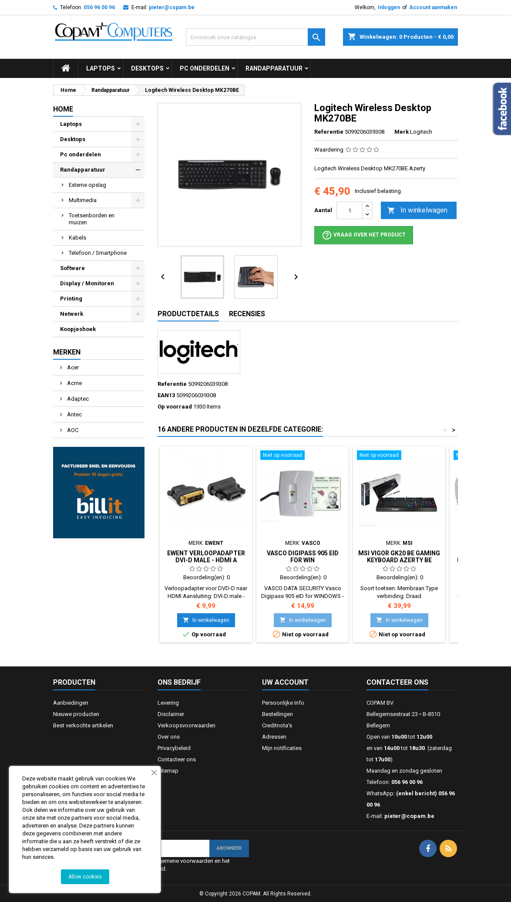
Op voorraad (175, 406)
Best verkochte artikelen (83, 725)
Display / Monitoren (87, 283)
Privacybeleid (174, 748)
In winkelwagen (417, 210)
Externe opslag (87, 185)
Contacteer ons (177, 759)
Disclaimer (171, 714)
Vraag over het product (364, 235)
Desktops (147, 68)
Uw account (285, 682)
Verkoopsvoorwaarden (186, 725)
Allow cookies (85, 877)
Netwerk (71, 314)
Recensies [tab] (247, 314)
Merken (67, 352)
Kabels (77, 237)
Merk (401, 131)
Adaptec (77, 398)
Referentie (328, 131)
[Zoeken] (255, 37)
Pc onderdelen (204, 68)
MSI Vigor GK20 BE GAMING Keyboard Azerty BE (399, 557)
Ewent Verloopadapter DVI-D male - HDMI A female (206, 560)
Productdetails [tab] (188, 314)
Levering (168, 702)
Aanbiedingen (70, 702)
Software (72, 268)
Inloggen (389, 7)
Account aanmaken (433, 7)
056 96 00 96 (99, 7)
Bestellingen (277, 714)
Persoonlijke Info (283, 702)
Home (63, 109)
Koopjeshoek (78, 329)
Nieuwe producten (76, 714)
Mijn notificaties (282, 748)
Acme (74, 383)
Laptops (100, 68)
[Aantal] (349, 210)
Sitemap (168, 770)
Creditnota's (277, 725)
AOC (72, 430)
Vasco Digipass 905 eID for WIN (303, 557)
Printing (71, 298)
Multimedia (83, 200)
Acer (72, 367)
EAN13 (166, 395)
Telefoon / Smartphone (98, 253)
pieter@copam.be (172, 7)
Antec (74, 414)
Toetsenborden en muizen (91, 219)
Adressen (274, 736)
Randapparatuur (274, 68)
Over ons (169, 736)
